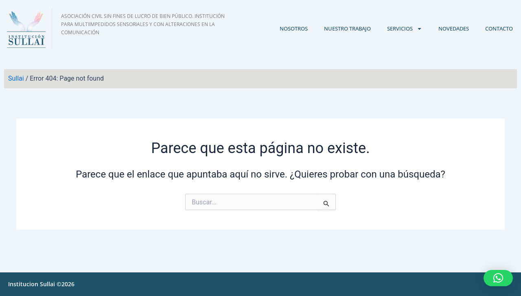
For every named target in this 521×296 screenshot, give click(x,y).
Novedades (453, 28)
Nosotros (294, 28)
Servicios (404, 28)
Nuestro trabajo (347, 28)
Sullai (16, 78)
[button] (498, 278)
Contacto (499, 28)
